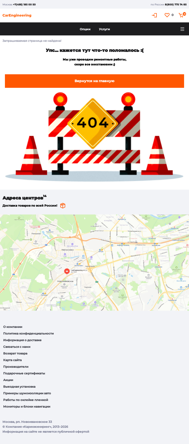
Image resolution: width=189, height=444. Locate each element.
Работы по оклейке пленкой (25, 400)
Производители (15, 366)
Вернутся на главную (94, 81)
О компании (12, 327)
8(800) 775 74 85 (176, 4)
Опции (85, 29)
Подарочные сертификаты (24, 373)
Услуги (104, 29)
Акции (8, 380)
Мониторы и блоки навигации (26, 406)
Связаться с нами (16, 347)
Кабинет (155, 15)
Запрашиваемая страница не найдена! (31, 41)
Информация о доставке (22, 340)
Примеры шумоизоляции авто (27, 393)
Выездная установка (19, 386)
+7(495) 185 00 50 (24, 4)
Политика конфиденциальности (28, 333)
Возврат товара (15, 353)
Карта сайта (12, 360)
